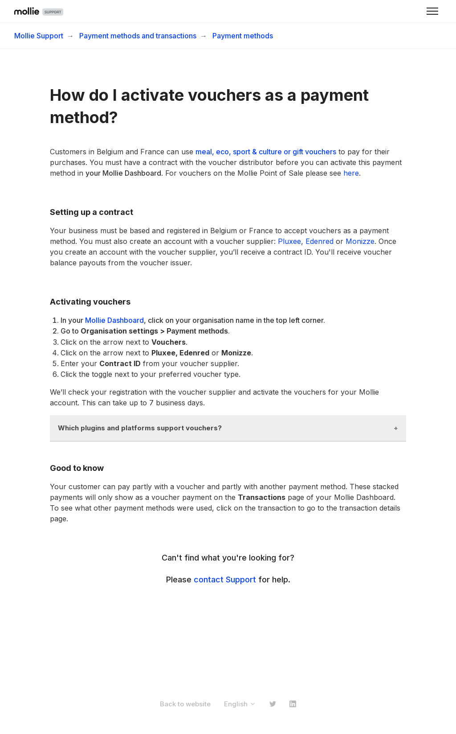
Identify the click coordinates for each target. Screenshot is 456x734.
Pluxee (289, 241)
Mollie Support (38, 35)
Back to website (185, 704)
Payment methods (242, 35)
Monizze (360, 241)
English (240, 704)
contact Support (225, 579)
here (351, 173)
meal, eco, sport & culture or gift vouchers (265, 151)
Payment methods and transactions (137, 35)
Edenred (319, 241)
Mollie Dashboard (114, 320)
